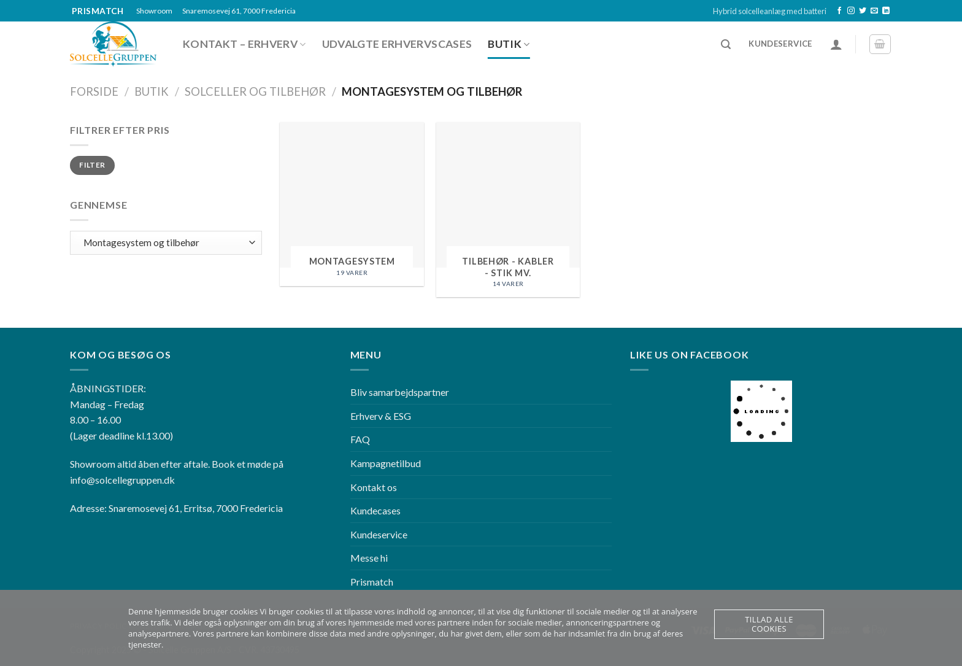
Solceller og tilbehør (255, 91)
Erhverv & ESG (380, 416)
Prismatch (371, 581)
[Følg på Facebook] (839, 11)
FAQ (360, 439)
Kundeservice (378, 534)
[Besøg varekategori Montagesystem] (352, 204)
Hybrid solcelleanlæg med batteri (769, 11)
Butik (508, 43)
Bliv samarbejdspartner (399, 392)
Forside (94, 91)
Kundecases (375, 510)
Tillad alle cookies (769, 624)
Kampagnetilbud (385, 463)
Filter (92, 164)
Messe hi (369, 557)
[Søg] (726, 44)
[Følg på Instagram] (851, 11)
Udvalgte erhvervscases (397, 43)
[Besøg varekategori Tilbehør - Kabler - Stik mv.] (508, 209)
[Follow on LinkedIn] (886, 11)
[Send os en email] (874, 11)
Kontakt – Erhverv (244, 43)
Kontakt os (373, 487)
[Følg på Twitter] (862, 11)
